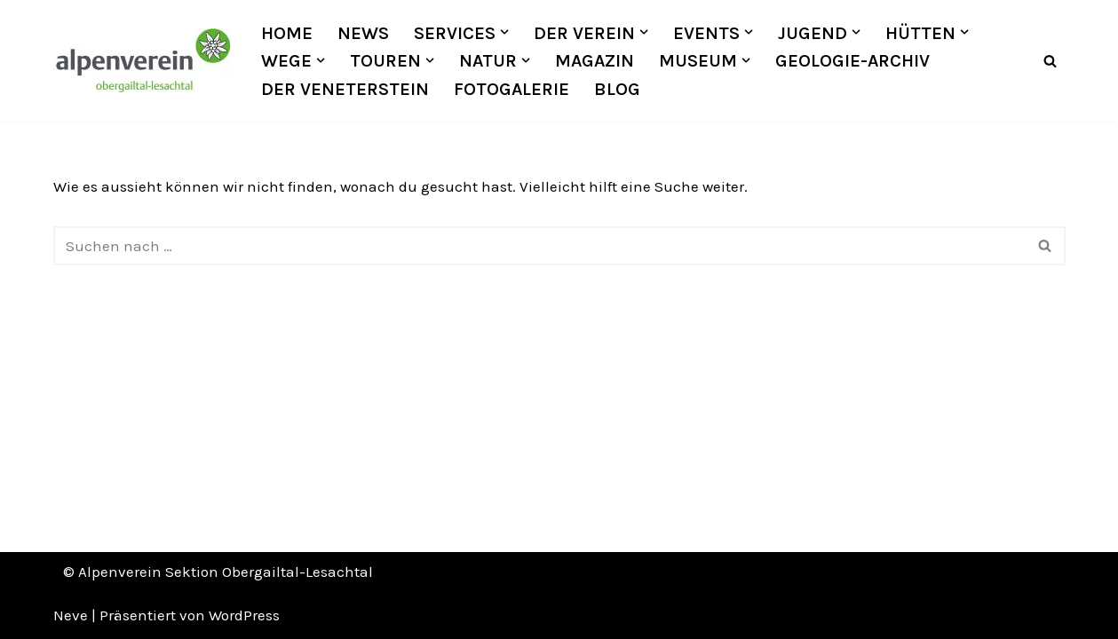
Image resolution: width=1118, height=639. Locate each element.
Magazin (594, 60)
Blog (617, 88)
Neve (70, 615)
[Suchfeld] (1050, 60)
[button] (504, 32)
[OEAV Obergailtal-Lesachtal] (142, 60)
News (363, 32)
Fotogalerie (511, 88)
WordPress (244, 615)
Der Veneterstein (345, 88)
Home (287, 32)
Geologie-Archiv (852, 60)
